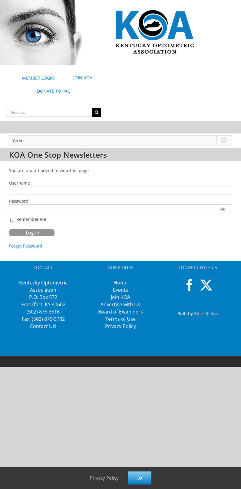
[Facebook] (189, 285)
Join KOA (120, 297)
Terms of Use (120, 319)
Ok (140, 478)
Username (19, 183)
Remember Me (28, 219)
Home (120, 282)
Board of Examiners (120, 311)
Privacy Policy (120, 326)
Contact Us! (43, 326)
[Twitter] (206, 285)
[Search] (96, 112)
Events (120, 290)
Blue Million (206, 314)
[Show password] (223, 208)
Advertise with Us (120, 304)
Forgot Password (25, 246)
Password (18, 201)
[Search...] (49, 112)
